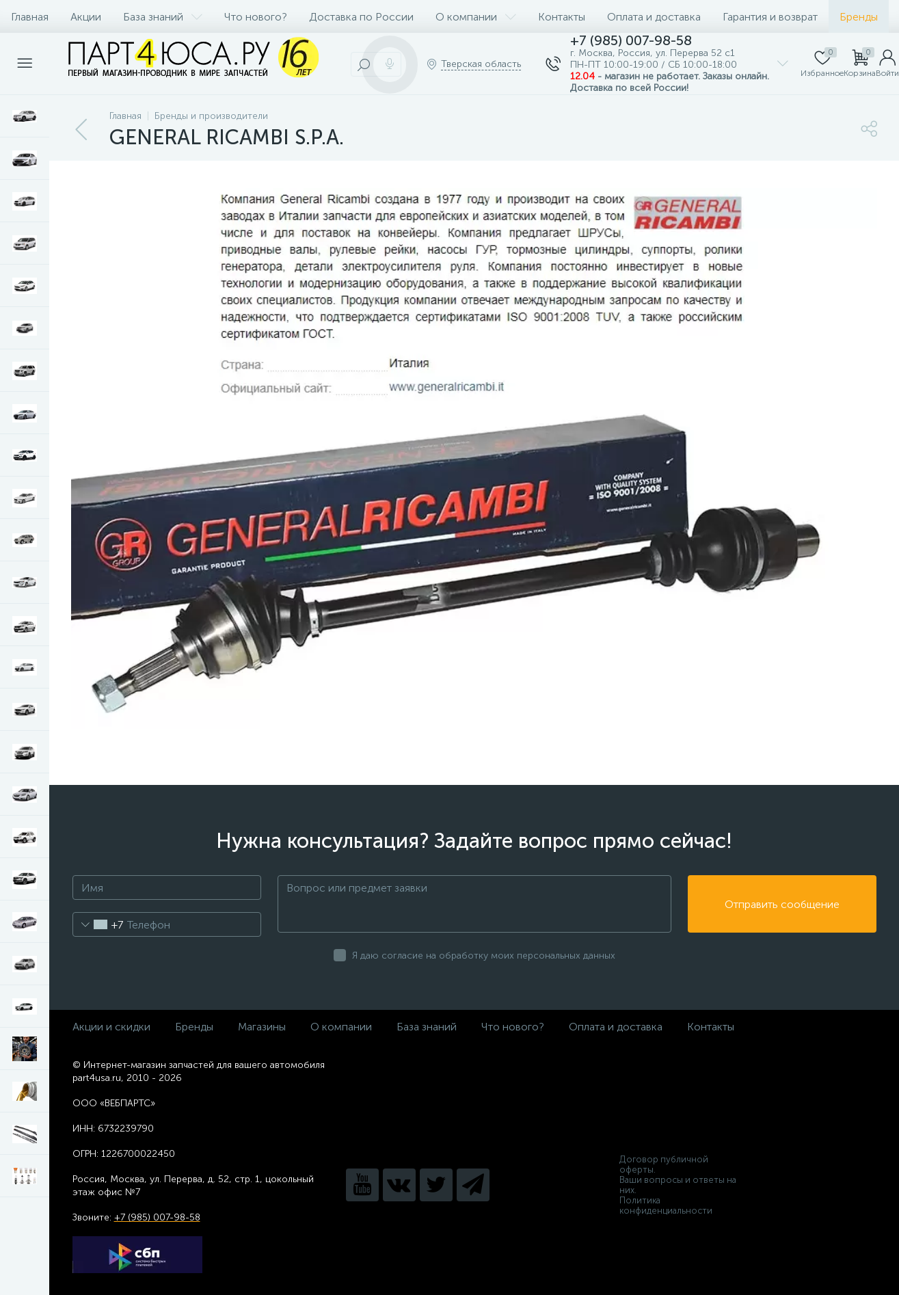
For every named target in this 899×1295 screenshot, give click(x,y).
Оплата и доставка (654, 16)
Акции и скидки (111, 1026)
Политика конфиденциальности (665, 1205)
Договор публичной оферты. (663, 1164)
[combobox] (98, 924)
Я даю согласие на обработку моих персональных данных (483, 955)
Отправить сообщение (782, 904)
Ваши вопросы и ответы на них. (677, 1185)
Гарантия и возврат (770, 16)
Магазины (262, 1026)
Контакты (561, 16)
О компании (475, 16)
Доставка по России (361, 16)
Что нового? (255, 16)
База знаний (162, 16)
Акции (85, 16)
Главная (30, 16)
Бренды (859, 16)
